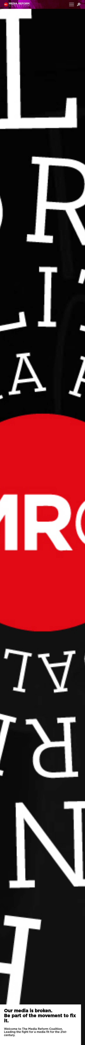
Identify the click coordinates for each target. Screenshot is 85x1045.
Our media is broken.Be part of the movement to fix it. (40, 1016)
